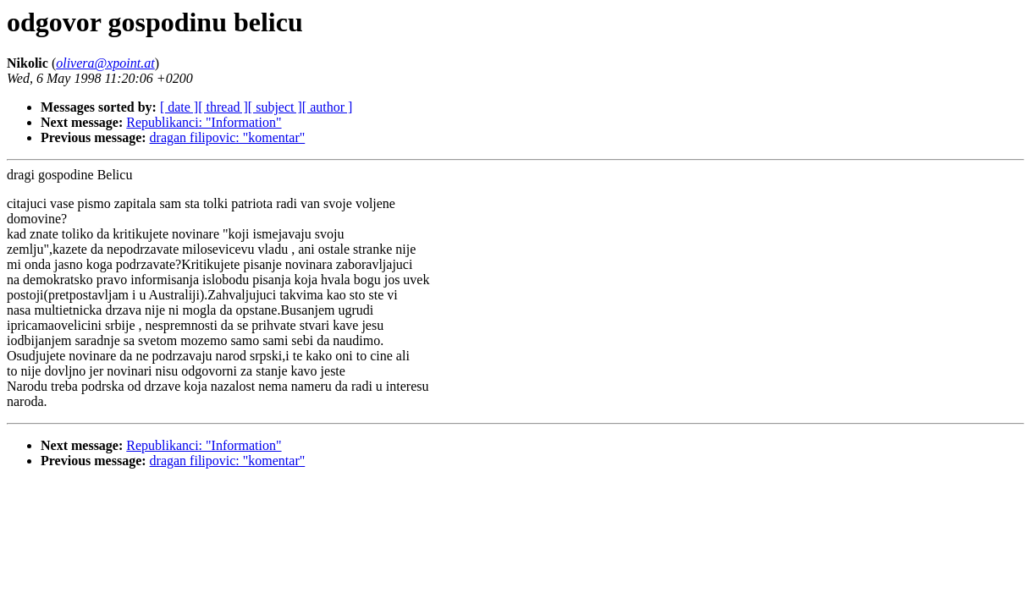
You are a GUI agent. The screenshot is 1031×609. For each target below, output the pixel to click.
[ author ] (327, 107)
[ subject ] (275, 107)
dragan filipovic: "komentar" (228, 137)
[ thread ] (223, 107)
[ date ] (179, 107)
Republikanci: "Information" (203, 122)
